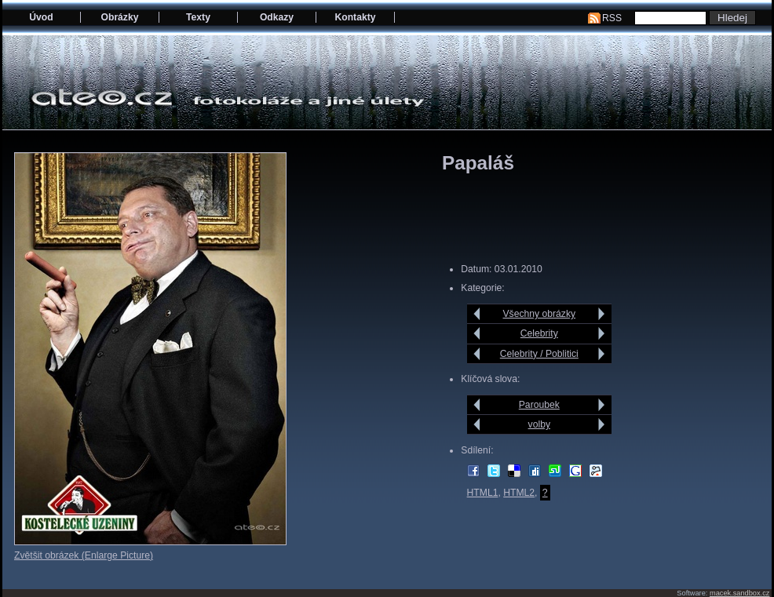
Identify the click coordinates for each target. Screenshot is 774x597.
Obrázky (120, 17)
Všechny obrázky (539, 313)
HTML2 (519, 492)
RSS (612, 18)
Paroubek (539, 404)
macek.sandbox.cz (739, 593)
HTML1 (482, 492)
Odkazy (277, 17)
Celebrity (539, 333)
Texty (198, 17)
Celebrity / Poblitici (539, 353)
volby (539, 424)
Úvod (41, 17)
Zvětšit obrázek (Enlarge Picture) (83, 555)
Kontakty (354, 17)
